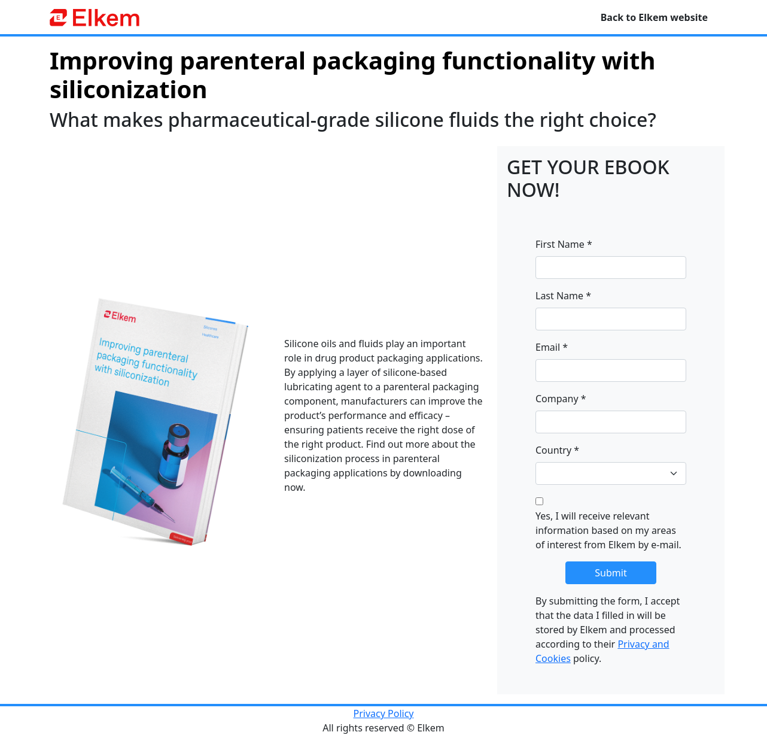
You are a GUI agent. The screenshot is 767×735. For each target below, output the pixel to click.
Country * (557, 450)
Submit (610, 572)
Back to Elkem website (654, 17)
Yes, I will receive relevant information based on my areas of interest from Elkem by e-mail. (608, 530)
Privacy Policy (384, 713)
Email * (551, 347)
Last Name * (563, 295)
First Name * (563, 244)
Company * (560, 398)
